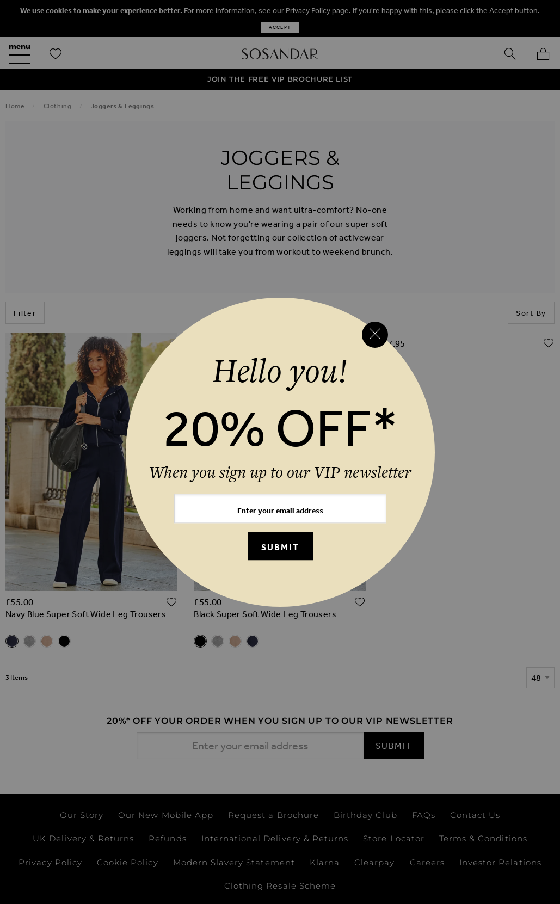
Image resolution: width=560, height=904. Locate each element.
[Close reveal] (375, 335)
